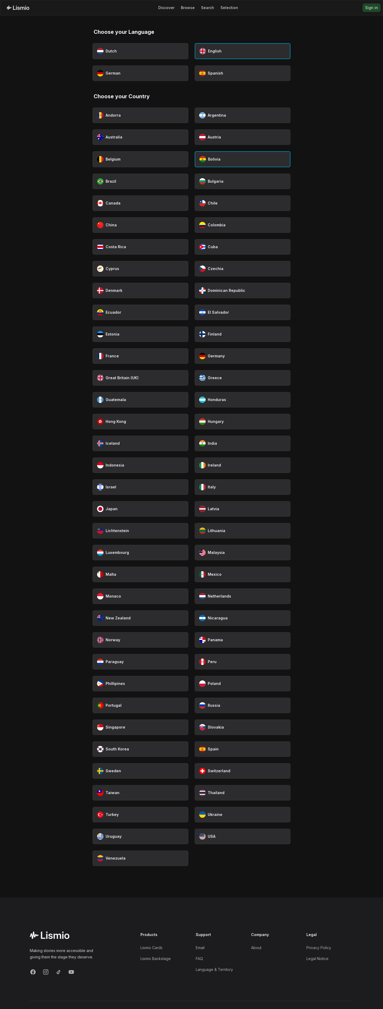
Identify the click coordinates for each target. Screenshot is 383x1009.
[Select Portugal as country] (140, 705)
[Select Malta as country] (140, 574)
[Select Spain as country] (242, 749)
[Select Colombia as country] (242, 225)
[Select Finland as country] (242, 334)
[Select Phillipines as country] (140, 683)
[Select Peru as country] (242, 661)
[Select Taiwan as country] (140, 792)
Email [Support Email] (200, 947)
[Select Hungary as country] (242, 421)
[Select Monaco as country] (140, 596)
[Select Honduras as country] (242, 399)
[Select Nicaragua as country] (242, 618)
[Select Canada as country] (140, 203)
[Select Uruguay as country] (140, 836)
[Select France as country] (140, 356)
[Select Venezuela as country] (140, 858)
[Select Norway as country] (140, 640)
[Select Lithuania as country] (242, 530)
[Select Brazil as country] (140, 181)
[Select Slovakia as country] (242, 727)
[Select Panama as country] (242, 640)
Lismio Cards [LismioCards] (151, 947)
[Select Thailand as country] (242, 792)
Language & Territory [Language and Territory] (214, 969)
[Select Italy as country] (242, 487)
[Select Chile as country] (242, 203)
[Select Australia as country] (140, 137)
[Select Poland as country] (242, 683)
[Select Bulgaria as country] (242, 181)
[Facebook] (33, 972)
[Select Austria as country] (242, 137)
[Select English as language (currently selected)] (242, 51)
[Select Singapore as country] (140, 727)
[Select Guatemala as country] (140, 399)
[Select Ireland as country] (242, 465)
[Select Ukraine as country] (242, 814)
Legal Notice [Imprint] (317, 958)
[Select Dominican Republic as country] (242, 290)
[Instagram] (46, 972)
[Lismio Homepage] (18, 8)
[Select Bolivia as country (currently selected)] (242, 159)
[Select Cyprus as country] (140, 268)
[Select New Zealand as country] (140, 618)
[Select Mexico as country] (242, 574)
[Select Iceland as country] (140, 443)
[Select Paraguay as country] (140, 661)
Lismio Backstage (155, 958)
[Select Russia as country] (242, 705)
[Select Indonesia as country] (140, 465)
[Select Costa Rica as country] (140, 247)
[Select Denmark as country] (140, 290)
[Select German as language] (140, 73)
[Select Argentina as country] (242, 115)
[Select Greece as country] (242, 378)
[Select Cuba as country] (242, 247)
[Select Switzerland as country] (242, 771)
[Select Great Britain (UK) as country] (140, 378)
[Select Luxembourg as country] (140, 552)
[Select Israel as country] (140, 487)
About (256, 947)
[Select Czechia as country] (242, 268)
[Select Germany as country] (242, 356)
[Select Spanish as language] (242, 73)
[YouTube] (71, 972)
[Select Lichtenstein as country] (140, 530)
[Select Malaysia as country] (242, 552)
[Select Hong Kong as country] (140, 421)
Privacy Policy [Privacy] (318, 947)
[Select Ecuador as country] (140, 312)
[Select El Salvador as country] (242, 312)
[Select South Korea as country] (140, 749)
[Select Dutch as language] (140, 51)
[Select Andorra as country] (140, 115)
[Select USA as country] (242, 836)
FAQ (199, 958)
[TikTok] (58, 972)
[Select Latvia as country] (242, 509)
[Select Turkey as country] (140, 814)
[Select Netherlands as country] (242, 596)
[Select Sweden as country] (140, 771)
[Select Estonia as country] (140, 334)
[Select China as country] (140, 225)
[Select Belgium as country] (140, 159)
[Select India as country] (242, 443)
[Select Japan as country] (140, 509)
